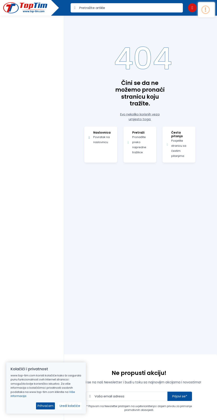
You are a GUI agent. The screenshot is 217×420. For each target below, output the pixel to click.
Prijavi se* (179, 396)
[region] (32, 212)
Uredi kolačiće (70, 406)
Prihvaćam (45, 406)
